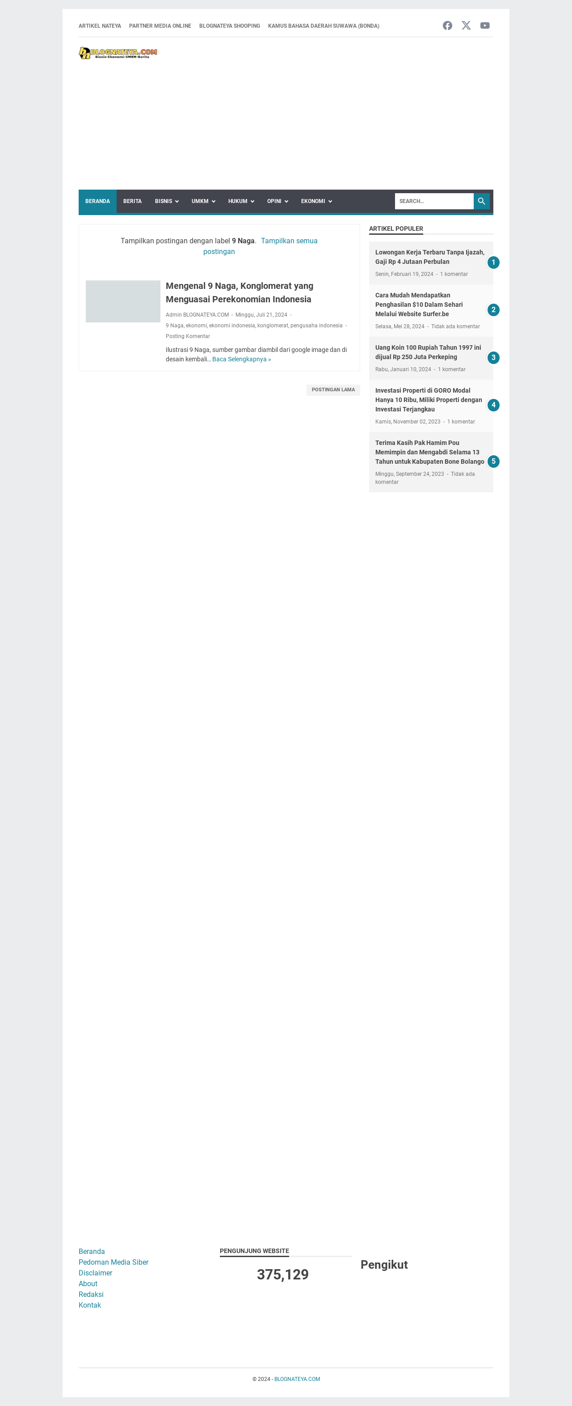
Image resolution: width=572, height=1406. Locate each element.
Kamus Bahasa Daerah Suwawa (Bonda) (323, 26)
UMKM (200, 201)
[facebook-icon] (447, 26)
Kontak (90, 1305)
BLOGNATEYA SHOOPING (229, 26)
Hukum (238, 201)
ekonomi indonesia (232, 325)
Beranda (97, 201)
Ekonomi (313, 201)
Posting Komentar (188, 336)
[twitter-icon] (466, 26)
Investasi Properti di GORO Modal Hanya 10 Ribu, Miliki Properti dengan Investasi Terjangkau (428, 400)
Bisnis (163, 201)
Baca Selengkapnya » (241, 359)
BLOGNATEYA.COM (297, 1379)
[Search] (434, 201)
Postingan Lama (333, 390)
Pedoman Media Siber (113, 1262)
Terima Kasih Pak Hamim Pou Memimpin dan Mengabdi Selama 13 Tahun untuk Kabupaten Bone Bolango (429, 452)
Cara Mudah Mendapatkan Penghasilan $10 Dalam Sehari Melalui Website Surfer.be (419, 305)
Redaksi (91, 1294)
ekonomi (196, 325)
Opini (274, 201)
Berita (132, 201)
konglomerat (272, 325)
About (88, 1283)
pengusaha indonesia (316, 325)
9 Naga (175, 325)
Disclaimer (95, 1273)
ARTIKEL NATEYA (100, 26)
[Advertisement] (325, 113)
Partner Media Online (160, 26)
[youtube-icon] (485, 26)
